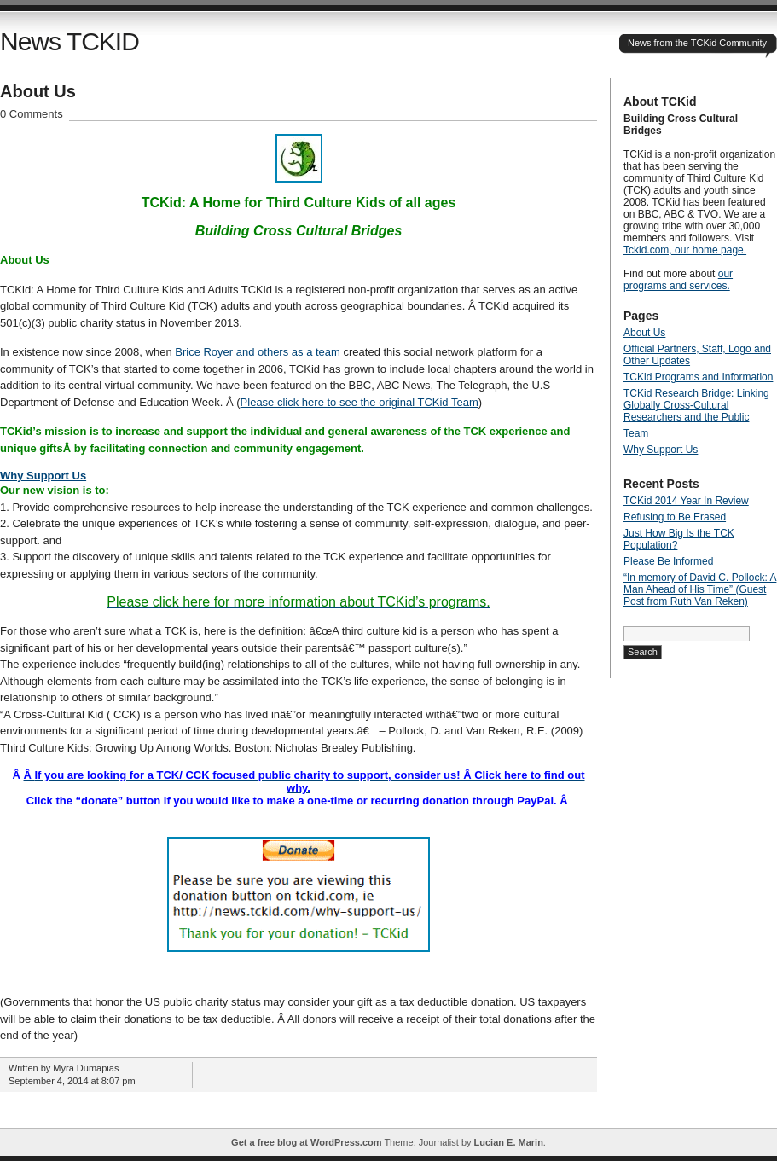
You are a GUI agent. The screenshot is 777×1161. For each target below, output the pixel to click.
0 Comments (31, 113)
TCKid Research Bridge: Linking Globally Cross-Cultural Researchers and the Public (696, 405)
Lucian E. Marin (508, 1142)
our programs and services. (678, 280)
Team (635, 433)
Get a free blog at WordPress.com (306, 1142)
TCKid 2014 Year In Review (686, 501)
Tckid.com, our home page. (684, 250)
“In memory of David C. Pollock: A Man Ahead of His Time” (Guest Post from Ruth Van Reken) (699, 589)
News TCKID (69, 41)
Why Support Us (43, 475)
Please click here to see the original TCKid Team (359, 402)
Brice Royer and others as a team (257, 351)
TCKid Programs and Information (698, 377)
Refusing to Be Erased (674, 517)
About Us (38, 91)
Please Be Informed (668, 561)
